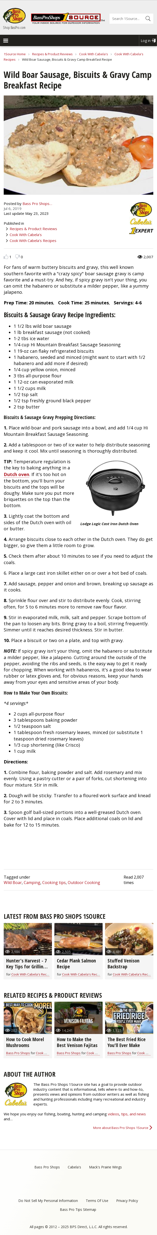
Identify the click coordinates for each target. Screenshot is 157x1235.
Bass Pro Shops (18, 1053)
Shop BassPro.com (14, 27)
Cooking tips (54, 882)
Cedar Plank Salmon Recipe (76, 963)
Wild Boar (13, 882)
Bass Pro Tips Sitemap (78, 1209)
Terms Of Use (97, 1200)
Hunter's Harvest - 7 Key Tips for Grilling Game (26, 966)
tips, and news (133, 1113)
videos (113, 1113)
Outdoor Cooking (84, 882)
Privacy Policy (127, 1200)
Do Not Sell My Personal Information (48, 1200)
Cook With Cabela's (93, 54)
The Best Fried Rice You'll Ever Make (127, 1042)
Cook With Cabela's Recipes (33, 240)
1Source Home (15, 54)
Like (6, 256)
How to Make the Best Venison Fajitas (77, 1042)
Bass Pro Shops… (37, 203)
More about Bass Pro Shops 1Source (120, 1127)
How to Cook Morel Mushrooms (25, 1042)
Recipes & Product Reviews (52, 54)
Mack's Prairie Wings (105, 1167)
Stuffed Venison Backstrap (123, 963)
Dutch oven (16, 474)
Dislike (17, 256)
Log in (146, 40)
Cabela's (74, 1167)
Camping (32, 882)
